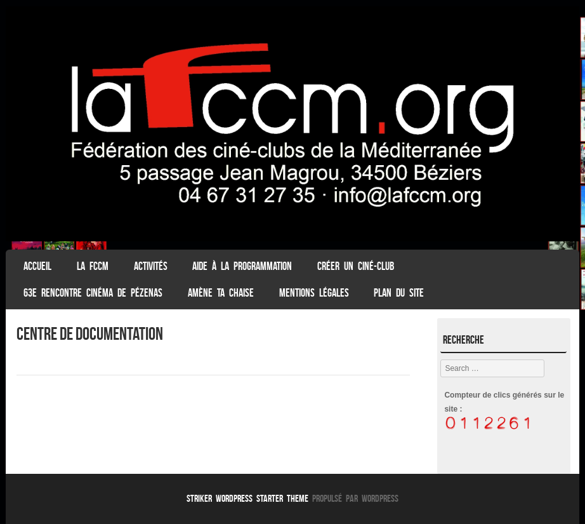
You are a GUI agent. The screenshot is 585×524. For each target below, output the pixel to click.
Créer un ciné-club (355, 266)
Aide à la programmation (242, 266)
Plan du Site (399, 292)
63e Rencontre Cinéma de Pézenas (92, 292)
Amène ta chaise (221, 292)
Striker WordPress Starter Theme (247, 498)
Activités (151, 266)
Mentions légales (314, 292)
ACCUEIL (37, 266)
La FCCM (92, 266)
